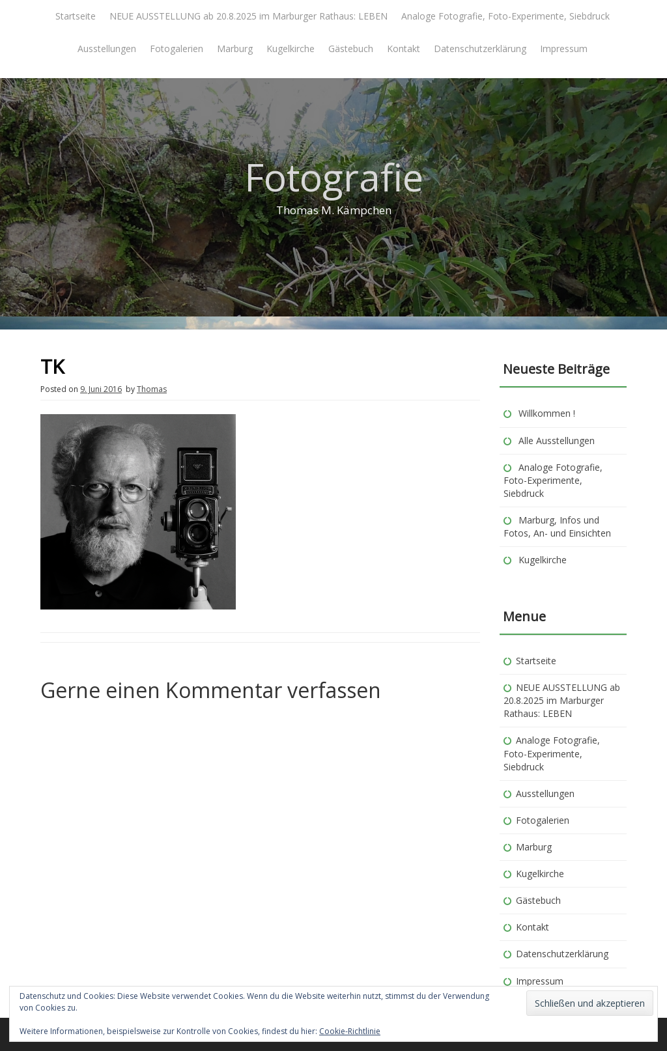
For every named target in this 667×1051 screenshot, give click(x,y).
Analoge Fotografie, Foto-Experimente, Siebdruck (505, 16)
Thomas (152, 389)
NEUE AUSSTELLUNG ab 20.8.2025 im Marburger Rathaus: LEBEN (248, 16)
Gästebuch (350, 48)
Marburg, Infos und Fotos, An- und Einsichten (557, 526)
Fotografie (333, 177)
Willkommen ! (546, 413)
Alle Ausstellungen (556, 440)
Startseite (75, 16)
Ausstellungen (107, 48)
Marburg (235, 48)
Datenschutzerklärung (480, 48)
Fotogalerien (176, 48)
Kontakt (403, 48)
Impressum (564, 48)
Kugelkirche (290, 48)
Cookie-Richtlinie (349, 1031)
